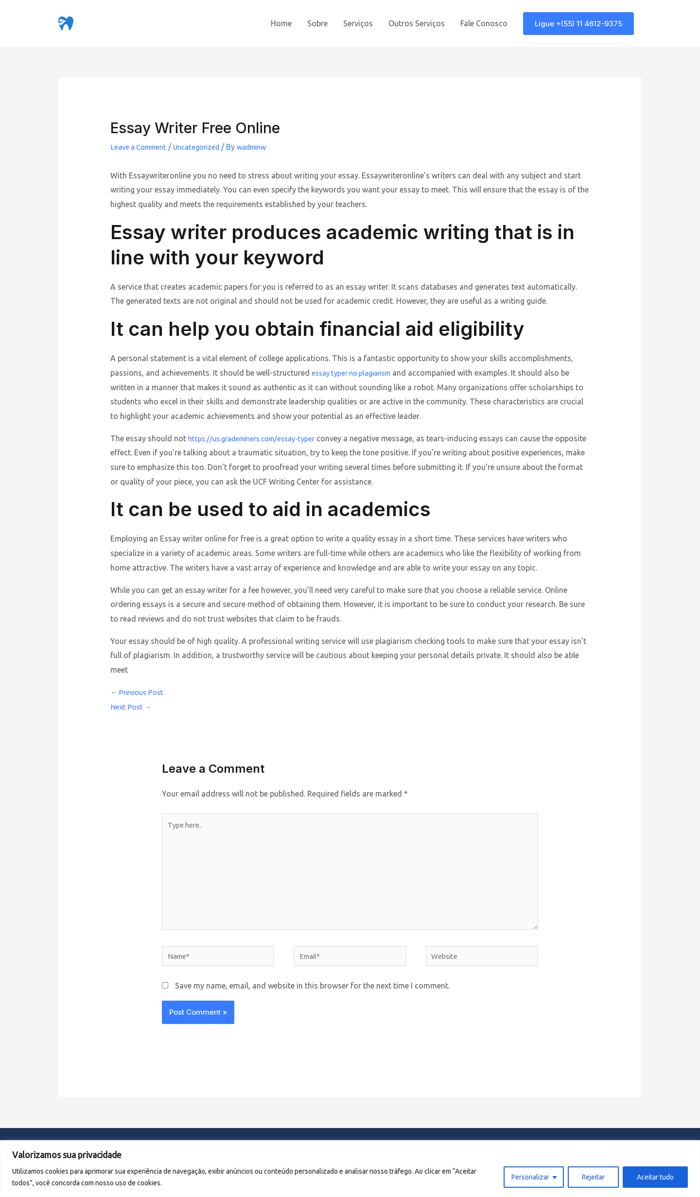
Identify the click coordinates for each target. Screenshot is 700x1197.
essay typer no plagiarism (357, 372)
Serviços (358, 23)
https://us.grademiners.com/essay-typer (258, 438)
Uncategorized (205, 146)
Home (281, 23)
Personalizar (530, 1177)
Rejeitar (593, 1177)
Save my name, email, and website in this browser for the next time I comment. (312, 998)
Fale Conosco (484, 23)
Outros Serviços (416, 23)
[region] (350, 1168)
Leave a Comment (141, 146)
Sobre (317, 23)
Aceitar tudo (655, 1177)
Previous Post (139, 692)
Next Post (132, 706)
